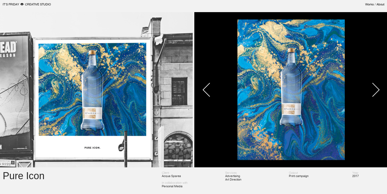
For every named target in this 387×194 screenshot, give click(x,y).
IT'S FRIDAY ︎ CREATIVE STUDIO (27, 4)
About (380, 4)
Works (369, 4)
